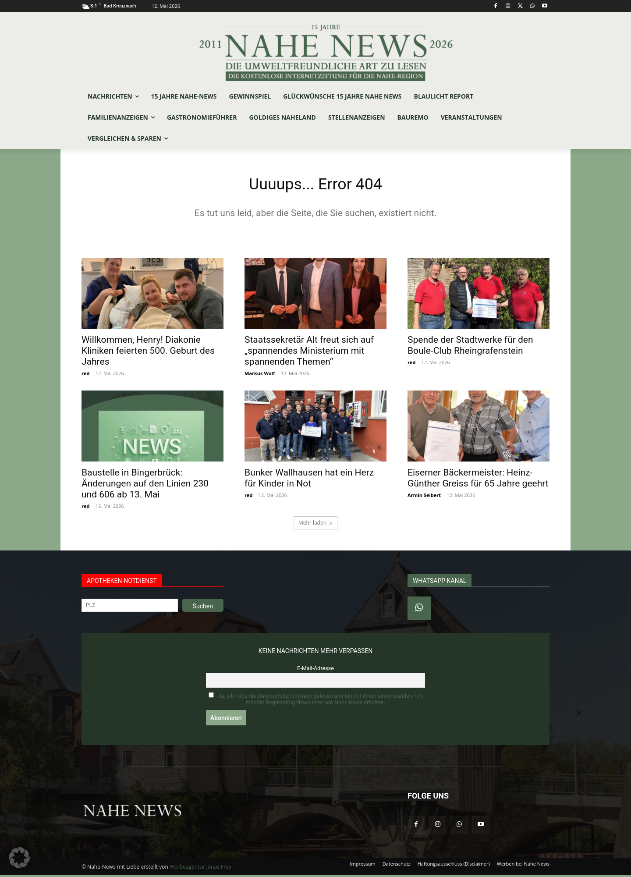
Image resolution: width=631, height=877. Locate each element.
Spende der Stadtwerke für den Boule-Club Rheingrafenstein (470, 347)
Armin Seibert (424, 497)
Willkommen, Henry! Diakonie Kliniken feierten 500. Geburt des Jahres (148, 353)
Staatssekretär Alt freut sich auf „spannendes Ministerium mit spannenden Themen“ (309, 353)
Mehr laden (315, 525)
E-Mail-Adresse (315, 670)
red (85, 375)
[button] (19, 857)
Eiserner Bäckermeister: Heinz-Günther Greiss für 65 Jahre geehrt (478, 480)
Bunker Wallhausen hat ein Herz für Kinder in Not (309, 480)
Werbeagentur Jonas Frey (200, 869)
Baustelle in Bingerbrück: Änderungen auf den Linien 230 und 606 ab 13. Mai (145, 485)
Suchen (203, 608)
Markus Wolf (260, 375)
